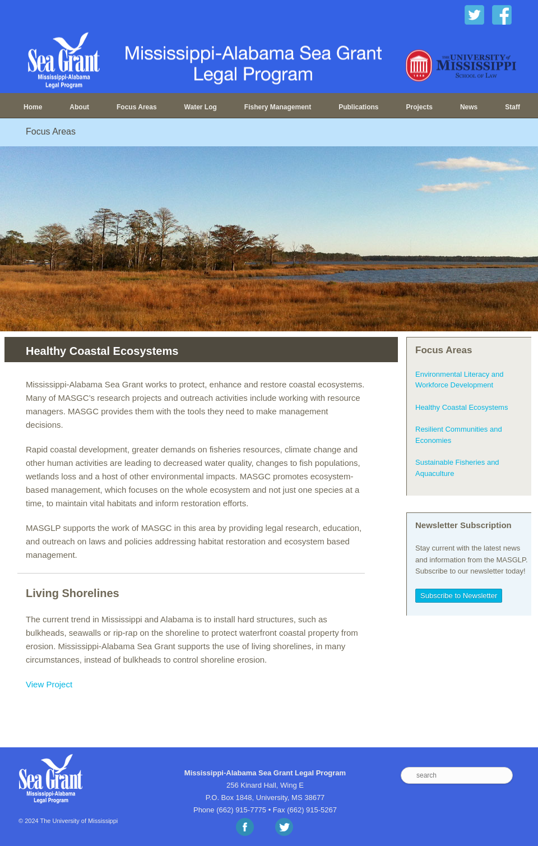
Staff (512, 107)
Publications (358, 107)
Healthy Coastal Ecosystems (461, 407)
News (468, 107)
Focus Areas (137, 107)
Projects (419, 107)
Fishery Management (277, 107)
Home (33, 107)
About (79, 107)
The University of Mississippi (79, 820)
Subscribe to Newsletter (458, 595)
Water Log (200, 107)
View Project (49, 684)
